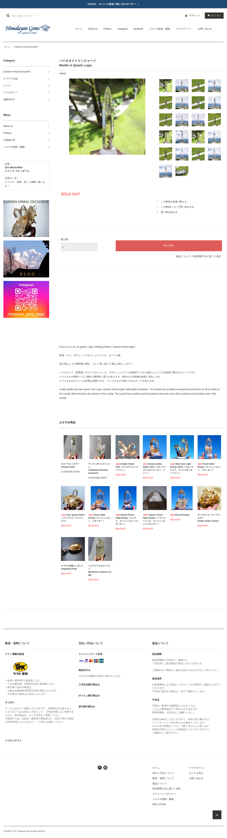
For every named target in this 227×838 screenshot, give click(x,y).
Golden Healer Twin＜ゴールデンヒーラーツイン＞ (127, 467)
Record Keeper (180, 515)
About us (93, 28)
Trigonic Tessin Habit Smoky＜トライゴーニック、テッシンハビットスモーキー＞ (154, 519)
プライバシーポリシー (164, 793)
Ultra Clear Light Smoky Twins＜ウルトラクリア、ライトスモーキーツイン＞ (181, 468)
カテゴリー (184, 28)
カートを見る (196, 773)
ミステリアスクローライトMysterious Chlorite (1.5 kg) (99, 570)
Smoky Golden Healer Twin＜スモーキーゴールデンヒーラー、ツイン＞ (154, 468)
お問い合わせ (205, 28)
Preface (107, 28)
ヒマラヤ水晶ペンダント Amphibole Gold (72, 567)
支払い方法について (163, 773)
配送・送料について (163, 778)
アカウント (195, 15)
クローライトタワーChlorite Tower (70, 465)
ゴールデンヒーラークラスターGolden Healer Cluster (208, 518)
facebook (138, 28)
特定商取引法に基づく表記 (207, 256)
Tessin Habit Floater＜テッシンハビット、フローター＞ (208, 467)
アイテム (213, 15)
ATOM (162, 804)
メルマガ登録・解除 (159, 28)
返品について (183, 256)
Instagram (122, 28)
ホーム (78, 28)
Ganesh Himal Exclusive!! (26, 47)
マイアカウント (197, 767)
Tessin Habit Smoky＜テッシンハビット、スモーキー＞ (99, 518)
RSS (154, 804)
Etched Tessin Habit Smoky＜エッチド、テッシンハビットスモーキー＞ (127, 519)
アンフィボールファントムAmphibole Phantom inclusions (99, 468)
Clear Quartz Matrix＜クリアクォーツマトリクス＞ (73, 518)
